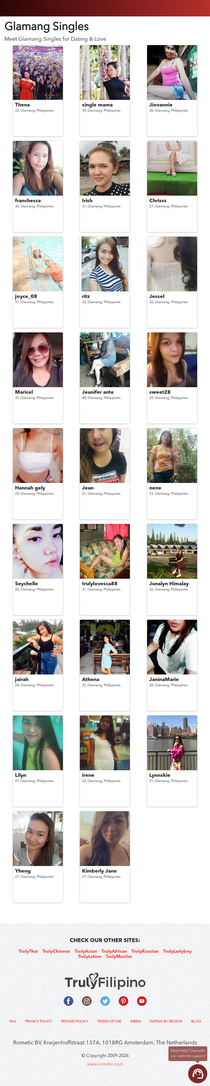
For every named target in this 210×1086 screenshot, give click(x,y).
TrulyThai (28, 951)
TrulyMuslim (119, 957)
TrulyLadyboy (177, 951)
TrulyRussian (145, 951)
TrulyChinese (56, 951)
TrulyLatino (89, 957)
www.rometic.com (105, 1064)
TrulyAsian (86, 951)
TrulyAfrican (114, 951)
